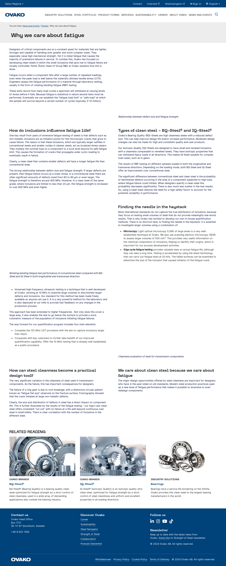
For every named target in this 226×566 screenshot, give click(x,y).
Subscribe (164, 537)
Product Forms (108, 14)
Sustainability (146, 14)
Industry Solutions (58, 14)
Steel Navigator (89, 529)
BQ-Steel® (16, 483)
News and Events (200, 14)
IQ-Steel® (87, 483)
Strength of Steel (90, 534)
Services (127, 14)
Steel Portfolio (85, 14)
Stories (44, 26)
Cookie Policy (139, 559)
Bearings (157, 483)
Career (163, 14)
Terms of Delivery (159, 559)
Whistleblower (103, 559)
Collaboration (88, 538)
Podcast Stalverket (91, 543)
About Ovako (178, 14)
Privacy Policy (121, 559)
